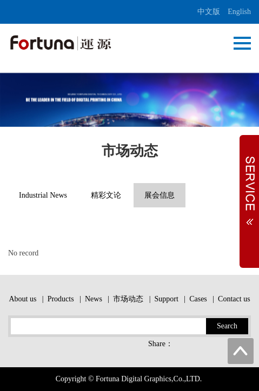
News (93, 299)
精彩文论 (106, 195)
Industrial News (43, 195)
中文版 (208, 12)
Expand (249, 185)
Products (61, 299)
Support (166, 299)
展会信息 (159, 195)
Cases (198, 299)
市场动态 (128, 299)
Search (227, 326)
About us (22, 299)
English (239, 12)
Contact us (234, 299)
